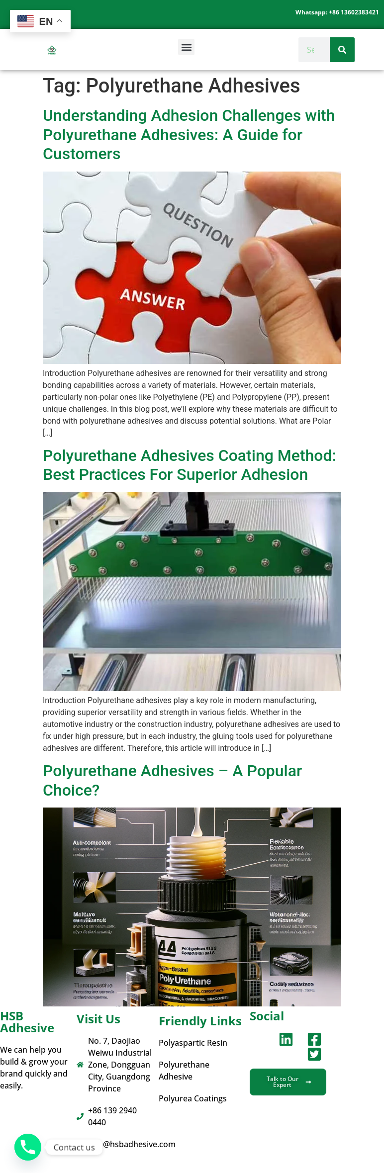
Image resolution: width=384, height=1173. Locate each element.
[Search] (342, 49)
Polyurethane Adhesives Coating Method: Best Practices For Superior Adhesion (189, 465)
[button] (186, 47)
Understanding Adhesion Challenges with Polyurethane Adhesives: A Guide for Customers (189, 134)
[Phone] (27, 1147)
